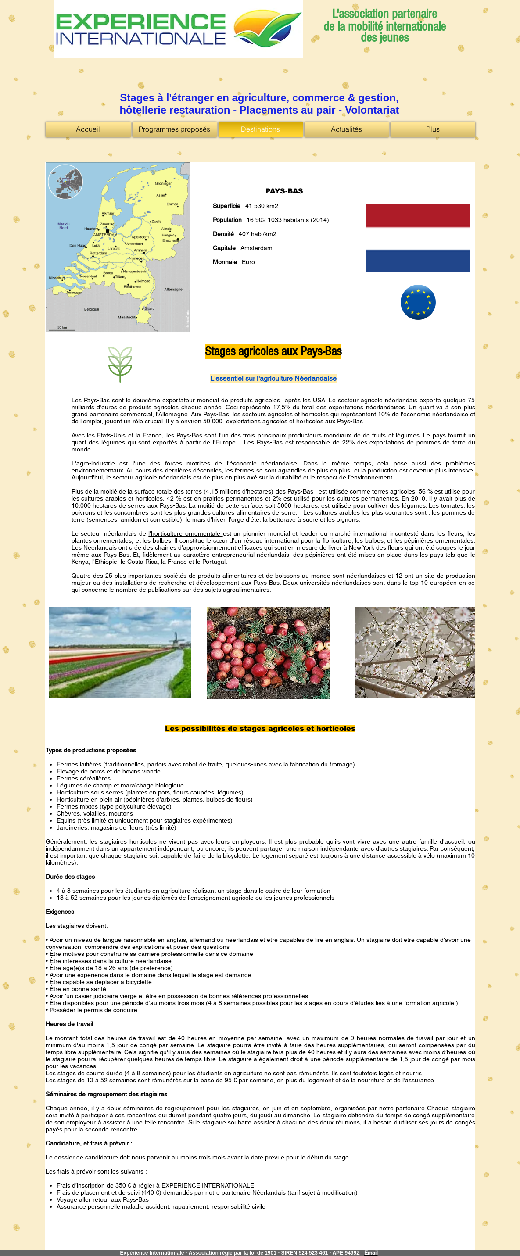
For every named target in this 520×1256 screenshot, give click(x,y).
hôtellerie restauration (174, 110)
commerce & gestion (344, 98)
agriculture (259, 98)
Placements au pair (289, 110)
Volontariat (372, 110)
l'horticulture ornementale (185, 533)
